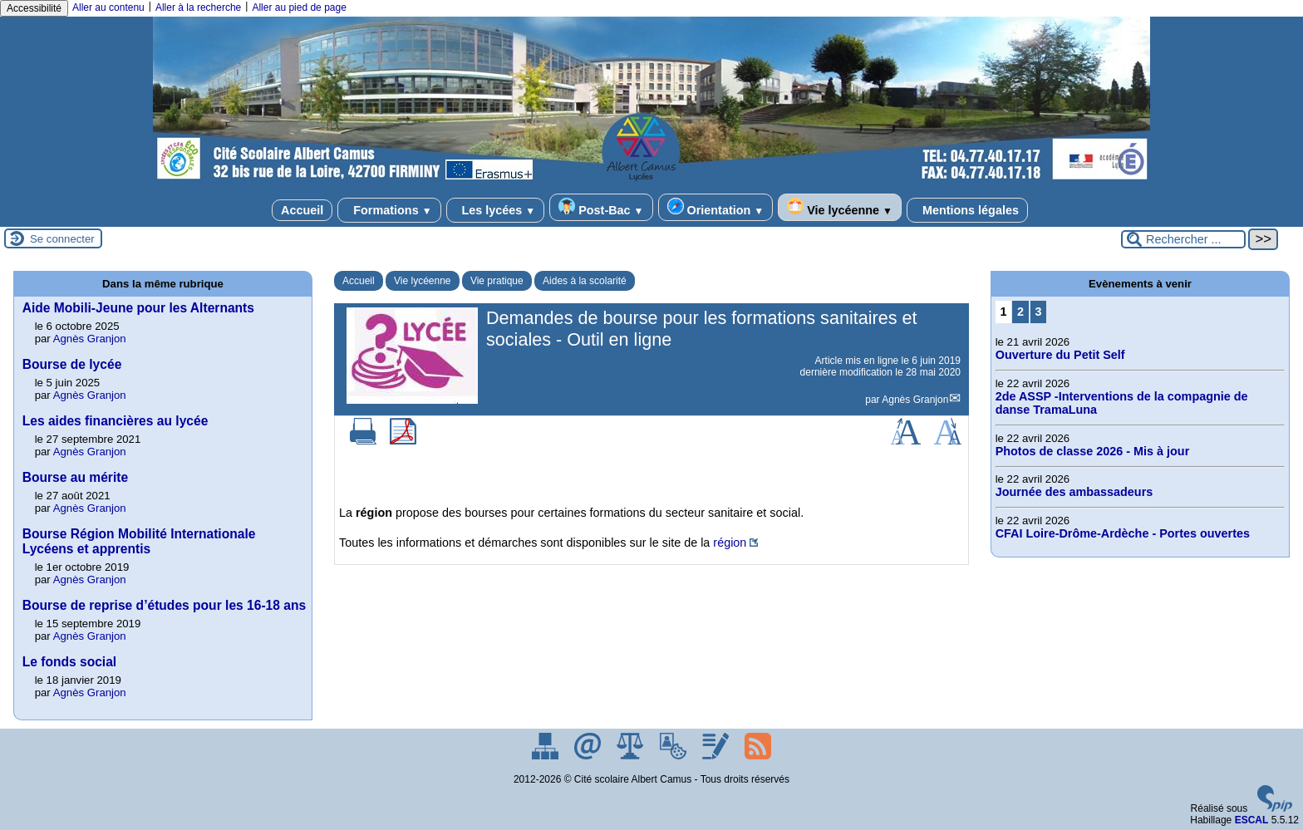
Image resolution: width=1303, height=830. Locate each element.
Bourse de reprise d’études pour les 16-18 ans (164, 605)
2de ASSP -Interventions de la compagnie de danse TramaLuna (1122, 403)
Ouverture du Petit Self (1060, 354)
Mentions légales (967, 210)
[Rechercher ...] (1183, 239)
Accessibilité (34, 8)
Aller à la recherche (198, 7)
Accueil (302, 210)
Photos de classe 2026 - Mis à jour (1093, 451)
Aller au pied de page (299, 7)
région (729, 542)
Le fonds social (69, 662)
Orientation (716, 207)
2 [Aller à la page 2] (1020, 311)
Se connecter (62, 239)
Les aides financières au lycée (115, 421)
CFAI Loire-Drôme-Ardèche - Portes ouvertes (1123, 533)
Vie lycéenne (839, 207)
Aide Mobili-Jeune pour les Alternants (138, 308)
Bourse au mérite (75, 477)
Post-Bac (600, 207)
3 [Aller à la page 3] (1038, 311)
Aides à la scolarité (585, 281)
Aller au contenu (108, 7)
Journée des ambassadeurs (1074, 491)
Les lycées (495, 210)
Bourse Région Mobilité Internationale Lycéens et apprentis (139, 541)
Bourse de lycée (72, 364)
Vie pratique (497, 281)
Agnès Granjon (915, 399)
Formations (389, 210)
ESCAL (1252, 820)
